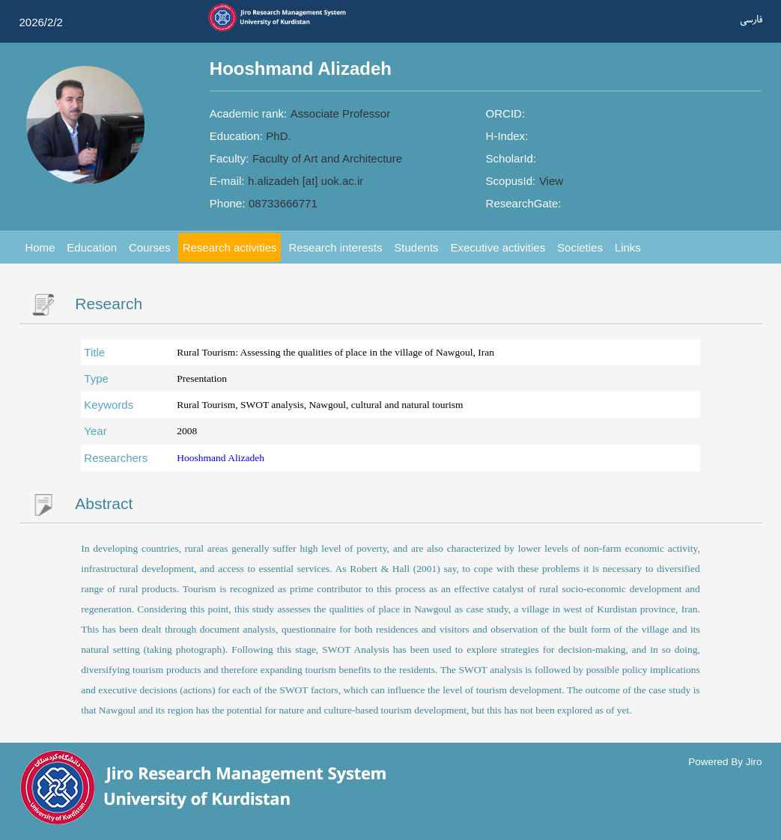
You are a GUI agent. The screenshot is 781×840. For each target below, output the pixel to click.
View (551, 180)
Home (40, 247)
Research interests (335, 247)
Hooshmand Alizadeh (220, 457)
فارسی (751, 20)
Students (416, 247)
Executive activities (497, 247)
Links (628, 247)
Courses (150, 247)
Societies (580, 247)
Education (92, 247)
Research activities (230, 247)
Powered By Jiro (725, 761)
